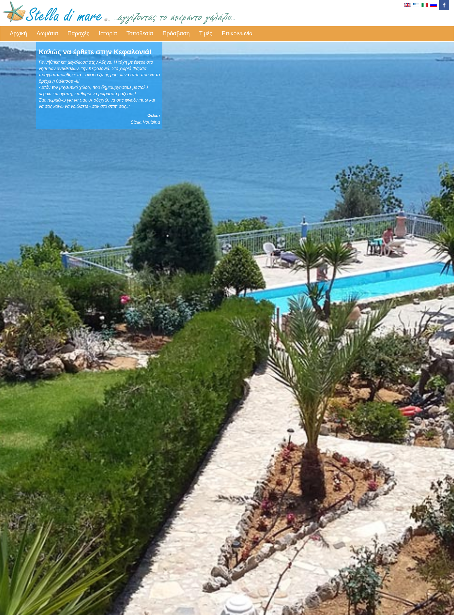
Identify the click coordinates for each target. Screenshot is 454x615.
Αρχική (18, 33)
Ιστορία (108, 33)
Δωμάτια (47, 33)
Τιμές (205, 33)
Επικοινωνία (237, 33)
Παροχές (78, 33)
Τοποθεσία (139, 33)
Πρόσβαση (176, 33)
